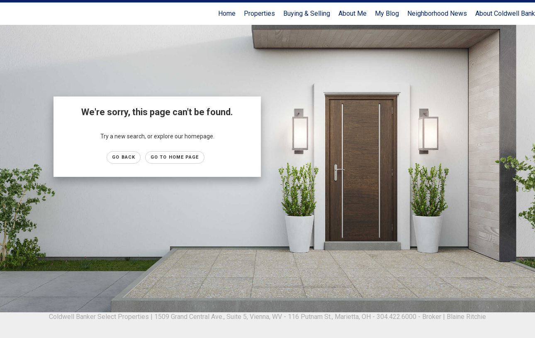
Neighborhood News (437, 13)
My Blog (387, 13)
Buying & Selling (306, 13)
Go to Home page (175, 157)
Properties (259, 13)
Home (227, 13)
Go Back (123, 157)
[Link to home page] (10, 13)
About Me (352, 13)
